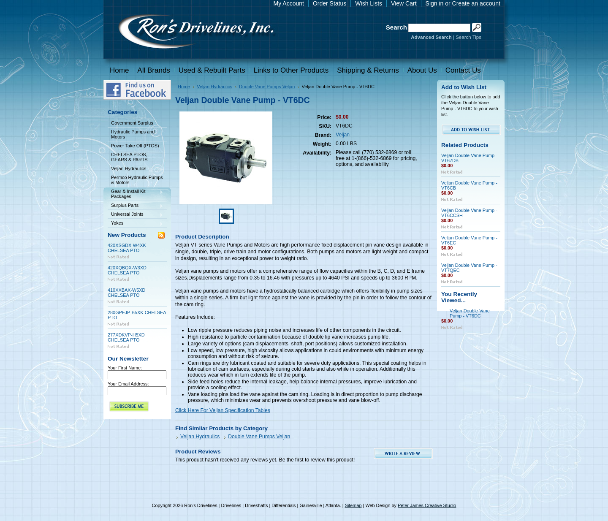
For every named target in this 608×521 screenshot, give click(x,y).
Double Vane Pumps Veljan (267, 86)
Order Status (329, 3)
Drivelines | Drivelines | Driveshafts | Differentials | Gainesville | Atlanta (195, 33)
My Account (289, 3)
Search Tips (468, 37)
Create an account (476, 3)
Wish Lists (368, 3)
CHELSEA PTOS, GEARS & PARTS (129, 157)
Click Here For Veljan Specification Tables (222, 410)
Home (184, 86)
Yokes (135, 223)
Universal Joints (135, 215)
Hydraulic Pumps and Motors (133, 134)
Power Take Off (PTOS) (135, 145)
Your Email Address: (128, 383)
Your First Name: (125, 367)
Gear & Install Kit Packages (135, 194)
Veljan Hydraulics (135, 169)
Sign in (435, 3)
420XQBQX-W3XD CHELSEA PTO (127, 270)
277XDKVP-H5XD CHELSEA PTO (126, 337)
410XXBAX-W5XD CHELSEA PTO (126, 293)
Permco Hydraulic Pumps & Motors (137, 180)
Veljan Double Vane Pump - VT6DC (470, 313)
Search (396, 27)
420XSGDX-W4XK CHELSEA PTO (127, 248)
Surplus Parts (135, 206)
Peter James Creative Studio (427, 505)
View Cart (403, 3)
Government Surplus (132, 122)
